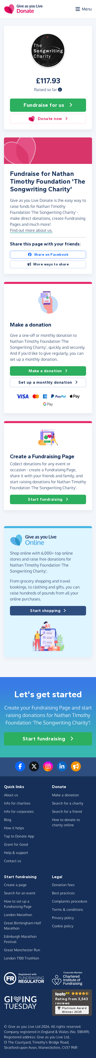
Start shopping (48, 611)
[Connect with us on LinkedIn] (62, 769)
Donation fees (63, 885)
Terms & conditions (67, 909)
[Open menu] (83, 9)
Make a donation (48, 371)
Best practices (63, 893)
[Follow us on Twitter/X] (34, 769)
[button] (60, 89)
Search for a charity (67, 803)
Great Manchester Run (22, 950)
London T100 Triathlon (21, 958)
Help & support (16, 852)
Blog (7, 820)
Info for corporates (19, 811)
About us (11, 795)
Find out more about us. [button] (31, 230)
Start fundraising (48, 499)
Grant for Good (16, 844)
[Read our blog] (76, 769)
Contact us (12, 861)
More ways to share (48, 264)
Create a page (15, 885)
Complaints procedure (69, 901)
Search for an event (19, 893)
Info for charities (17, 803)
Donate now (47, 119)
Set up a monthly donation (48, 382)
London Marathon (18, 915)
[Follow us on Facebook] (20, 769)
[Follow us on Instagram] (48, 769)
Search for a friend (67, 811)
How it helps (14, 828)
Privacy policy (63, 918)
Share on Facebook (48, 254)
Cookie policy (62, 926)
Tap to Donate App (19, 836)
